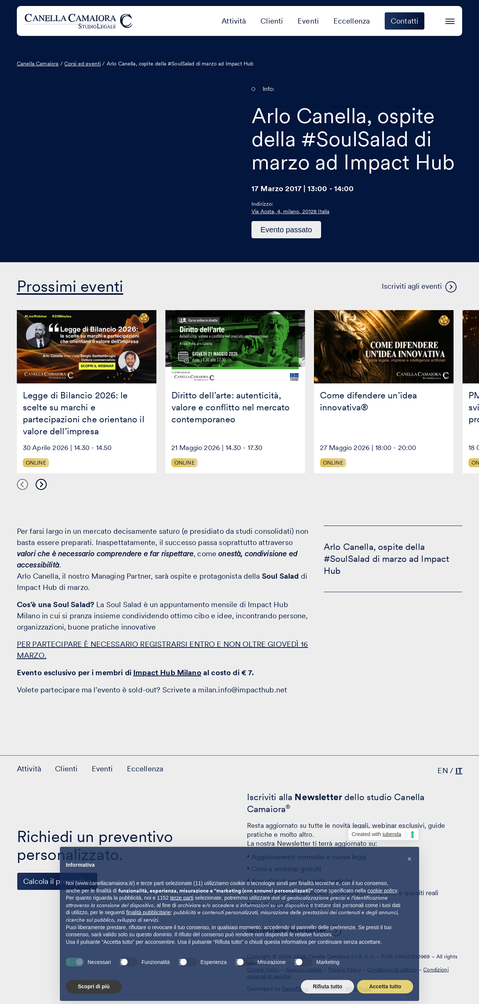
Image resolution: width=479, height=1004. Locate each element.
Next (41, 484)
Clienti (271, 20)
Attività (234, 20)
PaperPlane (295, 989)
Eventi (308, 20)
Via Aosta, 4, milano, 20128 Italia (290, 211)
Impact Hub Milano (167, 672)
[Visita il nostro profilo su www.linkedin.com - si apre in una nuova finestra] (26, 962)
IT (458, 770)
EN (442, 770)
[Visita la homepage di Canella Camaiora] (79, 20)
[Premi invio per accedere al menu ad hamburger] (450, 20)
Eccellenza (351, 20)
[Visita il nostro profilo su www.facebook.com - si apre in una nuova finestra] (49, 962)
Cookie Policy (263, 970)
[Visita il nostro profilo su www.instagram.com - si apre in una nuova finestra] (72, 962)
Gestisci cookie (304, 970)
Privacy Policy (344, 970)
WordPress (358, 989)
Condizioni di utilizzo (392, 970)
